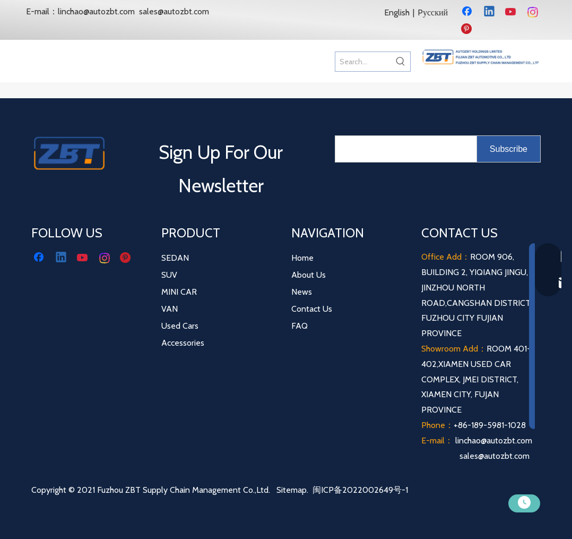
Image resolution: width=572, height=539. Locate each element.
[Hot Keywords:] (400, 61)
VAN (169, 309)
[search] (403, 149)
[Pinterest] (468, 29)
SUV (169, 275)
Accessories (182, 343)
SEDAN (175, 258)
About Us (308, 275)
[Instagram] (533, 12)
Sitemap (291, 490)
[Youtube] (511, 12)
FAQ (299, 326)
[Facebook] (468, 12)
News (301, 292)
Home (302, 258)
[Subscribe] (508, 148)
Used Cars (179, 326)
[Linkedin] (489, 12)
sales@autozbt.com (174, 11)
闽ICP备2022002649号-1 (360, 490)
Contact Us (311, 309)
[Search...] (363, 61)
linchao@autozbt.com (96, 11)
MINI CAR (179, 292)
